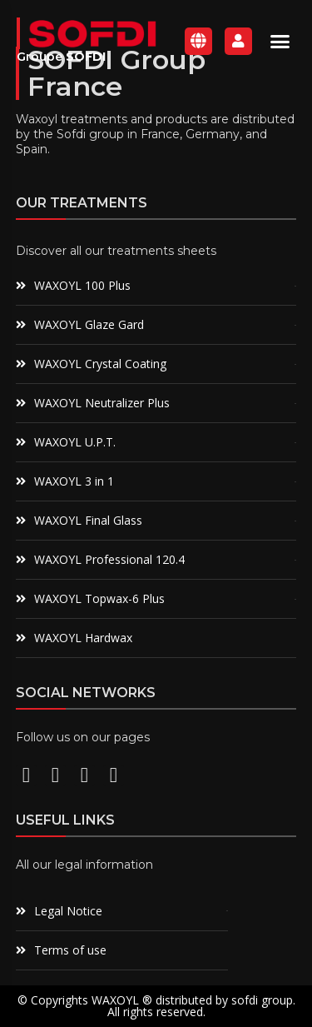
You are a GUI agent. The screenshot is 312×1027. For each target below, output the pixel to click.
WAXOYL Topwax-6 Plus (99, 598)
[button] (280, 41)
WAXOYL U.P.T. (75, 442)
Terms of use (70, 950)
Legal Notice (68, 911)
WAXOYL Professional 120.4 (109, 559)
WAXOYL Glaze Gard (89, 324)
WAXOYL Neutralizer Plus (102, 403)
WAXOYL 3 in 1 (74, 481)
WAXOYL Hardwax (83, 638)
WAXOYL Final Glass (88, 520)
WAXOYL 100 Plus (82, 285)
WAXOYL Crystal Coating (100, 363)
